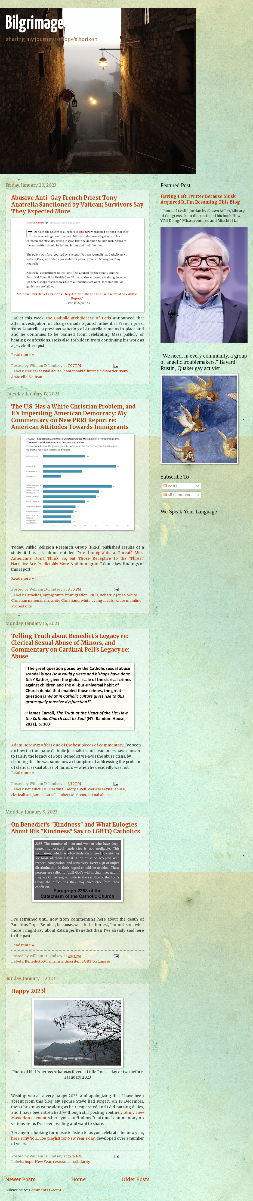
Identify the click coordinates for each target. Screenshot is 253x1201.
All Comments (177, 494)
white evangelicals (97, 600)
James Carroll (44, 794)
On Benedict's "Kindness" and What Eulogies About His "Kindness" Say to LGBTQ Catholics (75, 828)
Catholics (33, 595)
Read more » (22, 354)
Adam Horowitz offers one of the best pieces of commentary (67, 745)
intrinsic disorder (102, 371)
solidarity (81, 1161)
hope (29, 1161)
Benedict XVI (36, 789)
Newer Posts (20, 1179)
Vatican (35, 376)
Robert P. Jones (113, 595)
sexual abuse (99, 794)
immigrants (53, 595)
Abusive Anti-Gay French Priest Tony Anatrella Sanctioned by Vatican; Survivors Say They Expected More (77, 204)
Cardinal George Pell (67, 789)
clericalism (21, 794)
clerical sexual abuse (43, 371)
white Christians (65, 600)
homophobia (74, 371)
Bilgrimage (34, 23)
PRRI (93, 595)
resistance (62, 1161)
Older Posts (136, 1179)
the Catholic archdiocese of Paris (78, 318)
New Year (43, 1161)
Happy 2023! (28, 991)
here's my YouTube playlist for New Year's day (53, 1138)
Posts (170, 486)
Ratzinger (101, 961)
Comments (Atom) (45, 1190)
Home (78, 1179)
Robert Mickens (72, 794)
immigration (76, 595)
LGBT (86, 961)
